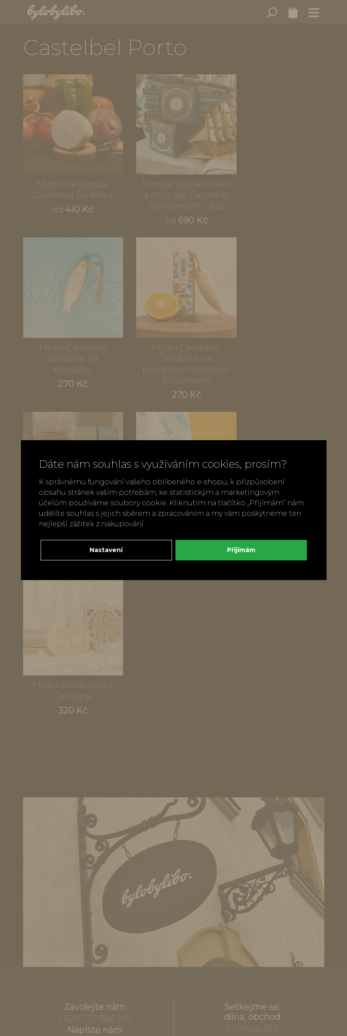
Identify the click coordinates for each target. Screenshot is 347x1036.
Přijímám (241, 550)
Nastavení (106, 550)
